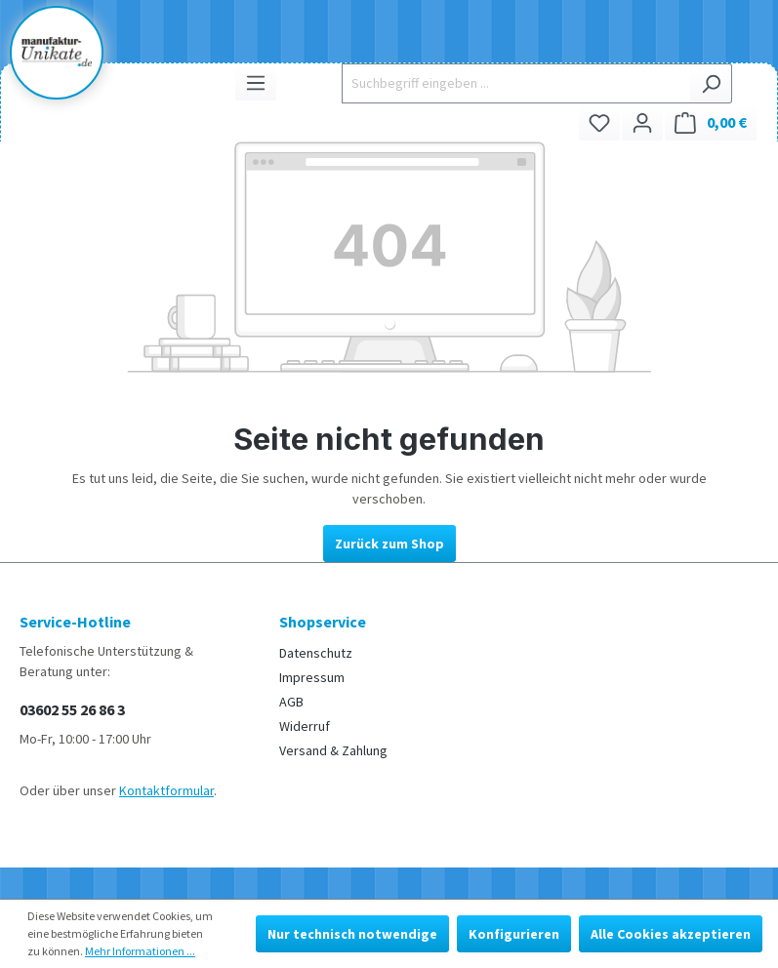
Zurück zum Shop (389, 543)
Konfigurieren (514, 934)
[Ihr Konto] (642, 122)
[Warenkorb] (711, 122)
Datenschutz (315, 653)
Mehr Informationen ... (140, 951)
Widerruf (304, 726)
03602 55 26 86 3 (72, 709)
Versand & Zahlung (333, 750)
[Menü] (255, 82)
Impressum (312, 677)
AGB (291, 701)
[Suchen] (711, 83)
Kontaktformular (166, 790)
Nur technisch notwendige (352, 934)
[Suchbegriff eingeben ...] (516, 83)
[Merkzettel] (599, 122)
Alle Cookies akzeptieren (671, 934)
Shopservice (322, 621)
